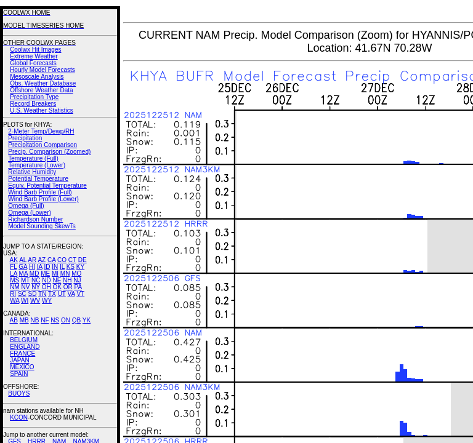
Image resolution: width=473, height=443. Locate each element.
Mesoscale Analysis (36, 76)
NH (67, 280)
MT (25, 280)
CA (51, 260)
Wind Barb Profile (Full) (39, 192)
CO (62, 260)
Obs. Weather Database (43, 83)
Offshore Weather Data (41, 90)
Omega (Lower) (29, 212)
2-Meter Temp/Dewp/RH (41, 131)
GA (22, 266)
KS (71, 266)
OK (56, 287)
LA (13, 273)
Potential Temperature (38, 178)
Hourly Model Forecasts (42, 69)
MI (55, 273)
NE (56, 280)
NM (15, 287)
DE (82, 260)
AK (14, 260)
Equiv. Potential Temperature (47, 185)
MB (24, 320)
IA (39, 266)
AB (14, 320)
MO (76, 273)
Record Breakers (33, 103)
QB (76, 320)
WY (47, 300)
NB (34, 320)
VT (80, 293)
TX (52, 293)
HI (32, 266)
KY (80, 266)
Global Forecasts (33, 63)
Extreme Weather (34, 56)
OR (68, 287)
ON (65, 320)
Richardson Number (35, 219)
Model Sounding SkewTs (42, 226)
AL (22, 260)
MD (34, 273)
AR (32, 260)
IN (55, 266)
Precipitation (25, 138)
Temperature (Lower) (36, 165)
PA (78, 287)
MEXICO (22, 367)
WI (24, 300)
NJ (77, 280)
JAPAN (20, 360)
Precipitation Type (34, 97)
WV (35, 300)
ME (45, 273)
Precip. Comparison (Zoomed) (49, 151)
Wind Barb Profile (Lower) (43, 199)
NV (25, 287)
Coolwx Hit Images (35, 49)
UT (62, 293)
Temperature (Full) (33, 158)
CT (72, 260)
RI (13, 293)
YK (87, 320)
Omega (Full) (26, 205)
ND (46, 280)
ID (47, 266)
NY (35, 287)
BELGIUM (24, 340)
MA (23, 273)
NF (45, 320)
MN (65, 273)
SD (32, 293)
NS (55, 320)
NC (35, 280)
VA (71, 293)
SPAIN (19, 373)
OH (46, 287)
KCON (19, 417)
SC (22, 293)
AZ (42, 260)
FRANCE (22, 353)
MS (14, 280)
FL (13, 266)
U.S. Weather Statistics (41, 110)
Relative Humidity (32, 172)
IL (62, 266)
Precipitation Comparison (42, 145)
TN (42, 293)
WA (14, 300)
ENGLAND (24, 346)
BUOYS (19, 393)
